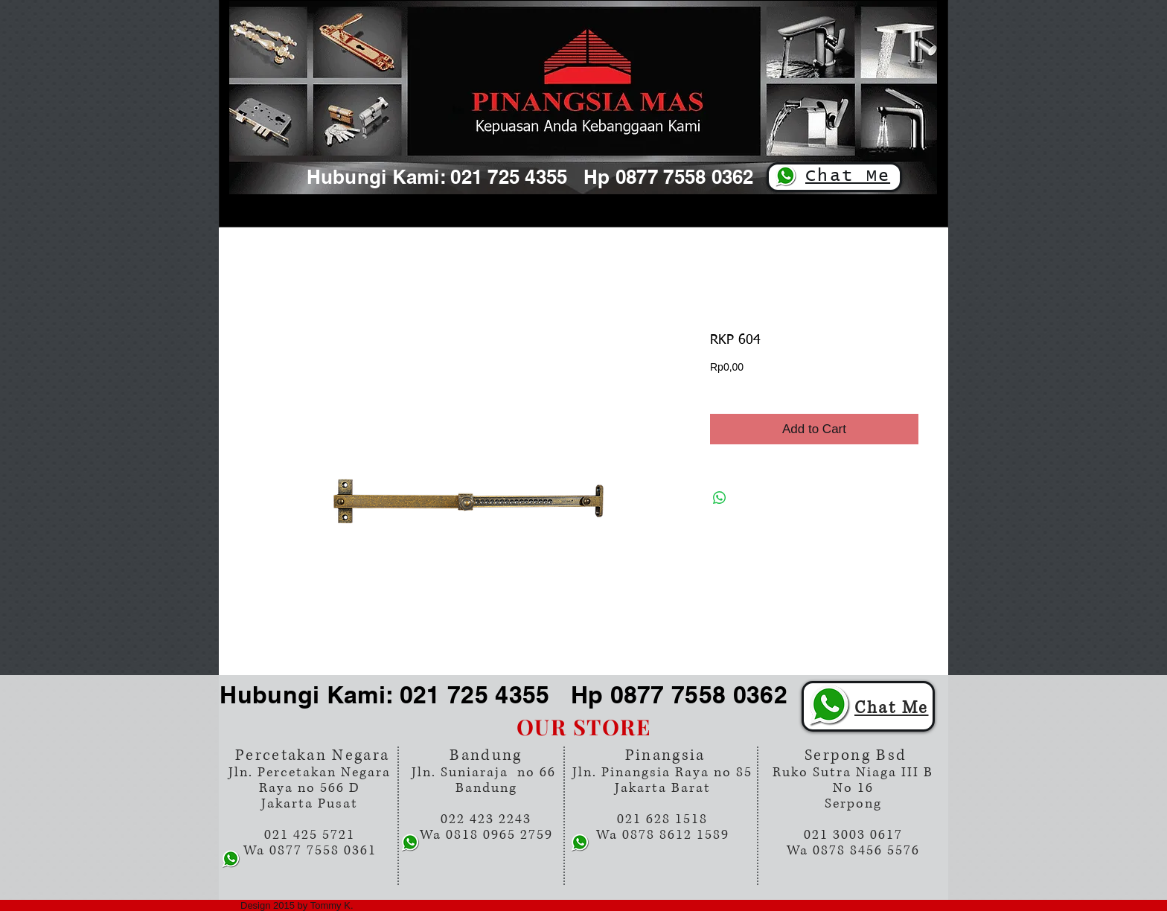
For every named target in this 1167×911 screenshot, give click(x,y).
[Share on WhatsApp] (720, 498)
